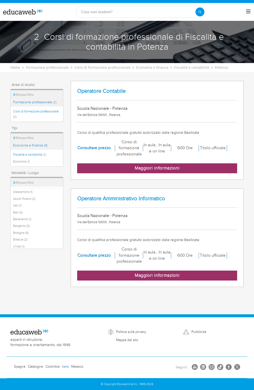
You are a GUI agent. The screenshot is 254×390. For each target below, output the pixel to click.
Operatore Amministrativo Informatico (121, 199)
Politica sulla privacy (131, 332)
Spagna (19, 367)
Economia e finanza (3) (30, 145)
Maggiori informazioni (157, 168)
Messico (77, 367)
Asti (17, 206)
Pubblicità (198, 332)
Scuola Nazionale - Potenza (102, 108)
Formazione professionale (35, 102)
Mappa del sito (127, 340)
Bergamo (21, 226)
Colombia (52, 367)
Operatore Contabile (101, 91)
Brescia (20, 240)
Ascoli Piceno (24, 199)
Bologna (21, 233)
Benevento (22, 219)
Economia (21, 162)
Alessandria (22, 192)
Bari (18, 212)
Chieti (19, 246)
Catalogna (35, 367)
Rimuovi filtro (23, 95)
